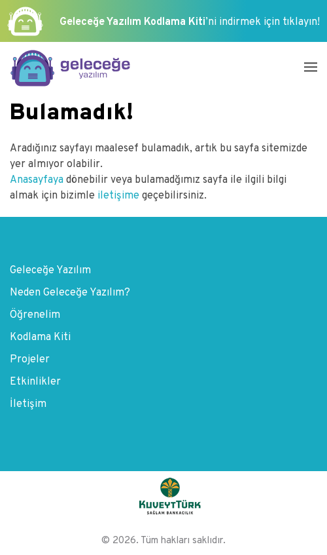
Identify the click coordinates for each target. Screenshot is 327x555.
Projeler (30, 359)
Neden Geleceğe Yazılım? (70, 292)
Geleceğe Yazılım (50, 270)
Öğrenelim (35, 315)
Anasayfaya (38, 180)
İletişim (28, 404)
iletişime (118, 195)
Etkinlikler (35, 382)
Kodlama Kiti (40, 337)
